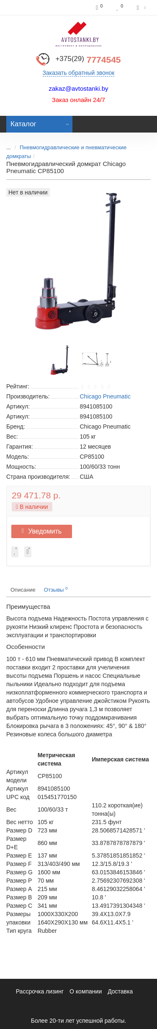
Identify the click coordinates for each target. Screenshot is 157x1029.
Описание (23, 590)
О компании (85, 991)
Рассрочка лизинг (40, 991)
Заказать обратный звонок (79, 72)
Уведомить (42, 531)
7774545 (88, 59)
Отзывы (56, 589)
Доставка (120, 991)
